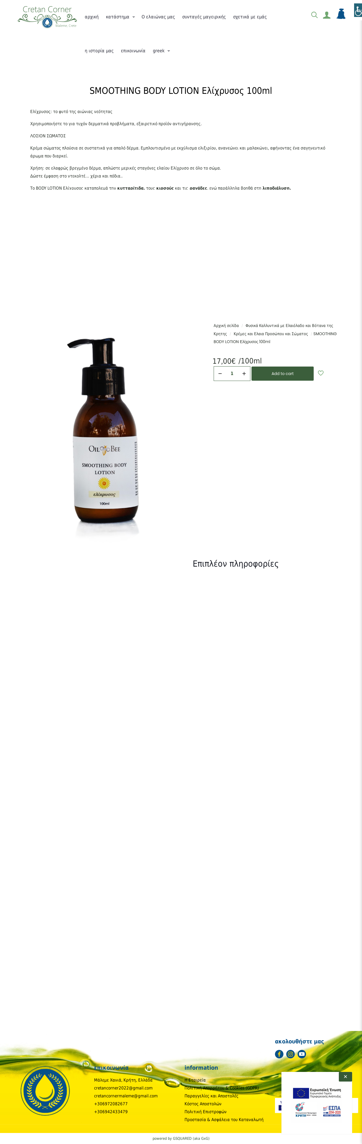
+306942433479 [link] (111, 1111)
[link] (47, 16)
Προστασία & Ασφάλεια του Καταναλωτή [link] (224, 1119)
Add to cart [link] (283, 373)
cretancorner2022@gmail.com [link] (123, 1088)
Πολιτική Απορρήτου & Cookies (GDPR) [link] (222, 1088)
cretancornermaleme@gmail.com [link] (126, 1095)
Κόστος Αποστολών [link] (203, 1103)
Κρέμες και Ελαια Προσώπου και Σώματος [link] (271, 334)
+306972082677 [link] (111, 1103)
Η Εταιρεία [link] (195, 1080)
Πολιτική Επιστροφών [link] (206, 1111)
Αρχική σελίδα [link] (226, 325)
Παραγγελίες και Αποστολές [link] (212, 1095)
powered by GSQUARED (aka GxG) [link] (181, 1138)
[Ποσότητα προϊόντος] (232, 373)
